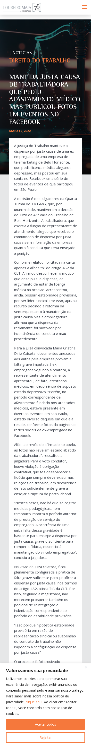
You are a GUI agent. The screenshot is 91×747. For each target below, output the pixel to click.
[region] (45, 705)
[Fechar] (86, 667)
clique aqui (34, 702)
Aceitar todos (45, 724)
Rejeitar (46, 737)
